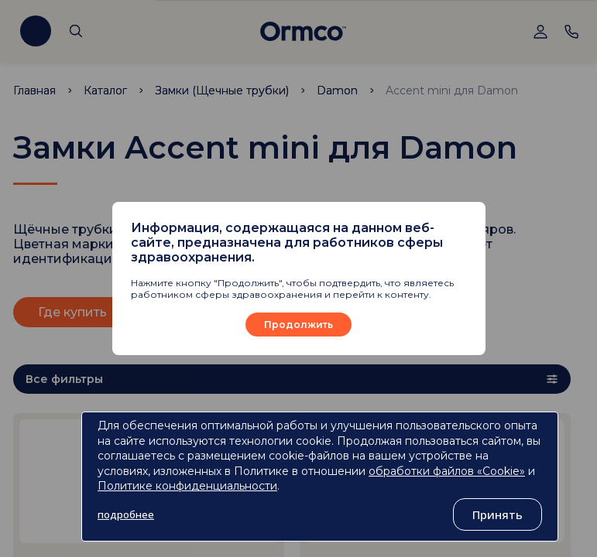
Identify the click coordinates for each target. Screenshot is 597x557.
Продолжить (298, 324)
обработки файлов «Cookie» (447, 471)
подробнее (126, 514)
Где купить (72, 312)
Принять (497, 514)
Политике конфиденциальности (187, 486)
